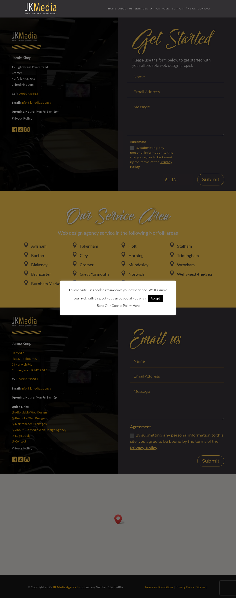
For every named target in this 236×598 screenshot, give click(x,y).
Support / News (184, 9)
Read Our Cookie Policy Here (118, 305)
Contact (204, 9)
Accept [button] (155, 298)
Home (112, 9)
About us (125, 9)
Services (141, 9)
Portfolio (162, 9)
